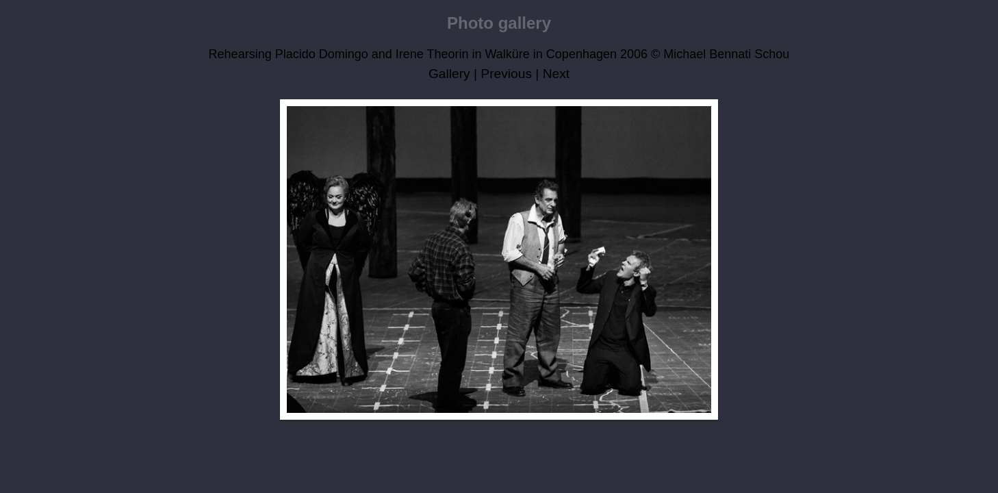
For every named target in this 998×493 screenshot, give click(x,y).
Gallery (449, 73)
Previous (506, 73)
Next (556, 73)
